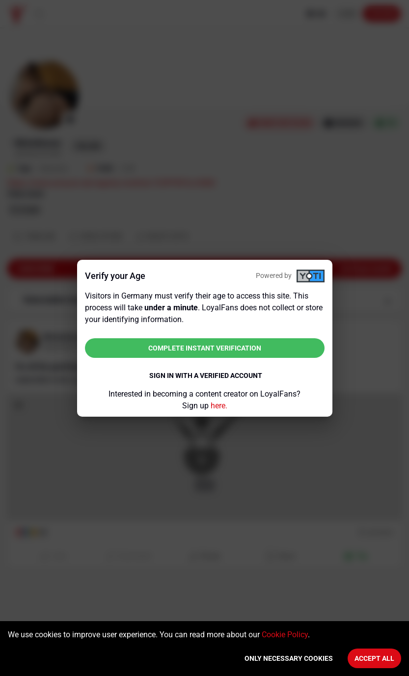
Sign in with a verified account (205, 375)
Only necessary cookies (289, 658)
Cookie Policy (285, 634)
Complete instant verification (204, 348)
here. (219, 405)
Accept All (374, 658)
